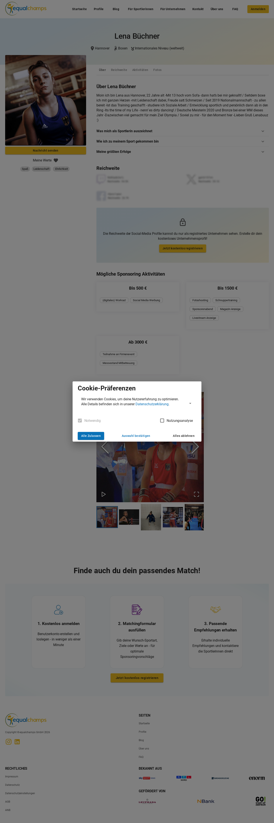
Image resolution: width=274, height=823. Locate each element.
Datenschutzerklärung (152, 404)
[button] (137, 403)
